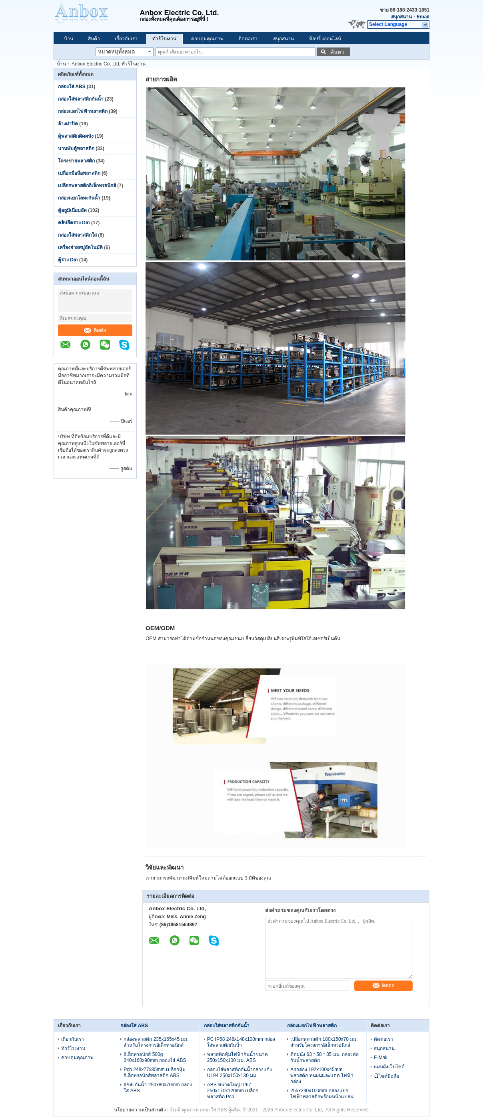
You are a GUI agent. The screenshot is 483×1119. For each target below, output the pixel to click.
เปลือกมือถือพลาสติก (79, 173)
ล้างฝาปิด (68, 124)
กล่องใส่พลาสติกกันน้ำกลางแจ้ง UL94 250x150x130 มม (239, 1072)
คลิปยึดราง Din (74, 222)
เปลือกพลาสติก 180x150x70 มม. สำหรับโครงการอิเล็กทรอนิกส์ (323, 1042)
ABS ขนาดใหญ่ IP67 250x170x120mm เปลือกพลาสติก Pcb (232, 1090)
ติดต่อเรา (247, 39)
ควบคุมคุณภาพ (207, 39)
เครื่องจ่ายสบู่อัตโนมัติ (80, 247)
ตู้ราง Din (68, 260)
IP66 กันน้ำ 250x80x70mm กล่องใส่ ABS (158, 1087)
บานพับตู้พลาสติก (76, 148)
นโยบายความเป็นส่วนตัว (140, 1110)
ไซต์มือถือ (386, 1076)
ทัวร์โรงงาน (164, 39)
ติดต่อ (95, 330)
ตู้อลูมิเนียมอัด (72, 210)
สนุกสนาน (401, 17)
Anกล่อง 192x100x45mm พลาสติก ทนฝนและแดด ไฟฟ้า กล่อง (321, 1075)
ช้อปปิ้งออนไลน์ (325, 39)
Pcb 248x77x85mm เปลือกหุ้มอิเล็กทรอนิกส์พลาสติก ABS (155, 1072)
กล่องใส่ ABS (72, 86)
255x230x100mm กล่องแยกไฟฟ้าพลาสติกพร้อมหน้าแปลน (321, 1093)
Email (423, 17)
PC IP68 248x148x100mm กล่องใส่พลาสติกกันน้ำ (241, 1042)
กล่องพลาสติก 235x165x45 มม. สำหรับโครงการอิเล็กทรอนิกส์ (156, 1042)
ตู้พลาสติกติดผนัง (76, 136)
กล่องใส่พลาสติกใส (77, 235)
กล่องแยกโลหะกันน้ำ (79, 198)
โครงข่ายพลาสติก (76, 161)
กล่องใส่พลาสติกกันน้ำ (81, 99)
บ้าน (68, 39)
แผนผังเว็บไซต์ (389, 1067)
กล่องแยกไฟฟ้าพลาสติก (83, 111)
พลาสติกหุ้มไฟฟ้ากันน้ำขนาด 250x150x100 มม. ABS (237, 1057)
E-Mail (380, 1057)
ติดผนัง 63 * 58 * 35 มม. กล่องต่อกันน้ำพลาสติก (324, 1057)
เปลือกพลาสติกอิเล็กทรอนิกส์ (87, 185)
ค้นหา (337, 52)
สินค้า (94, 39)
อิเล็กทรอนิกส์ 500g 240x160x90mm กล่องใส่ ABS (155, 1057)
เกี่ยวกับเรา (126, 39)
